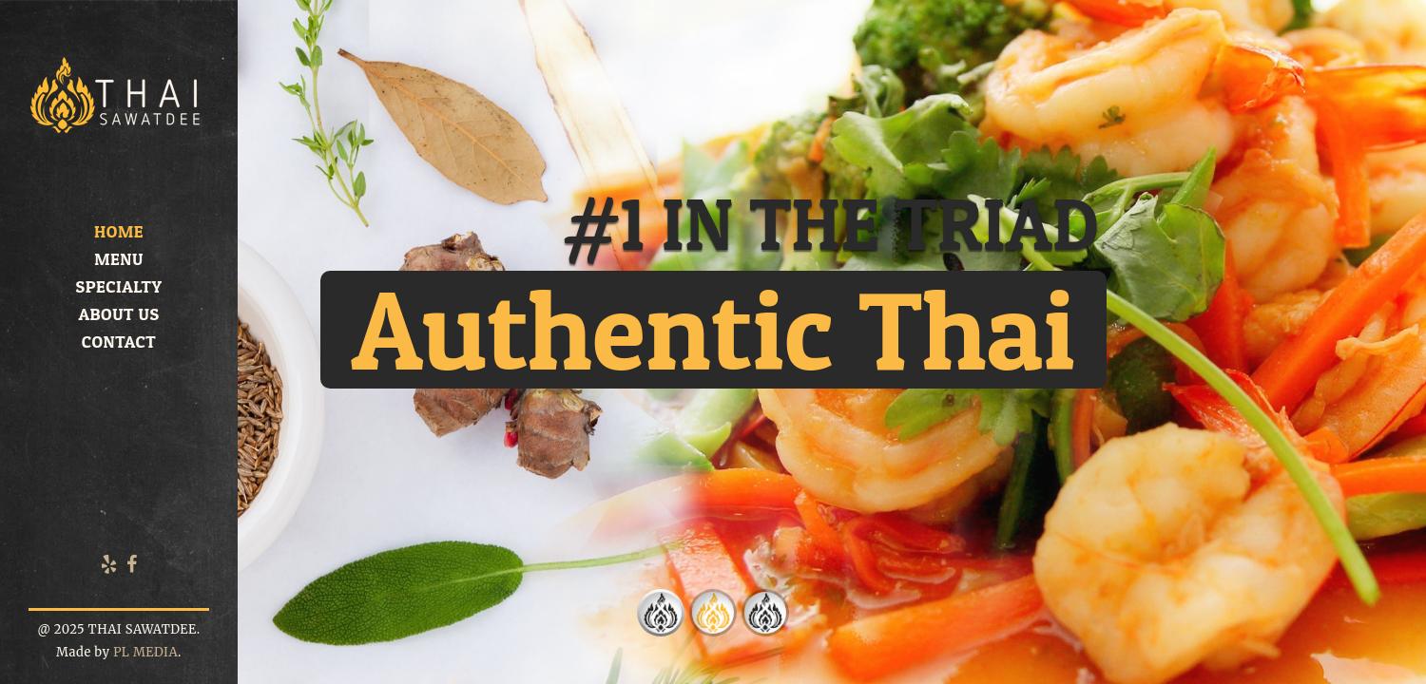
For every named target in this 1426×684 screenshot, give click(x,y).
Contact (119, 342)
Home (119, 231)
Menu (119, 259)
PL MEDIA (145, 652)
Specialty (118, 286)
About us (118, 314)
